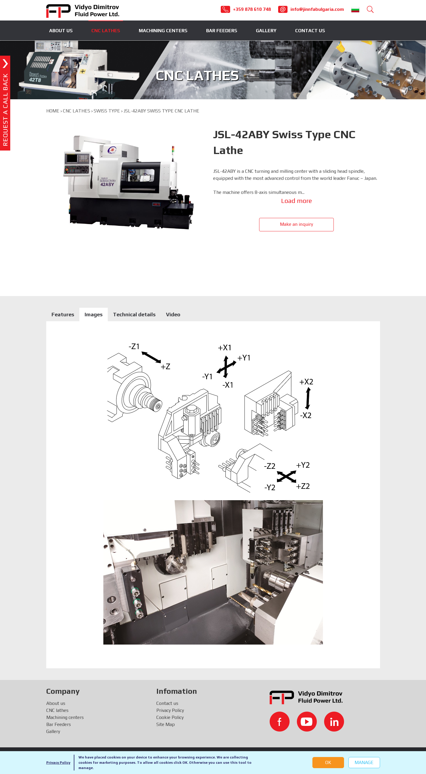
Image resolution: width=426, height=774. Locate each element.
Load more (296, 200)
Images (93, 314)
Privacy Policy (58, 763)
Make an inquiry (296, 224)
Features (63, 314)
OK (328, 762)
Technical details (134, 314)
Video (173, 314)
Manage (364, 762)
